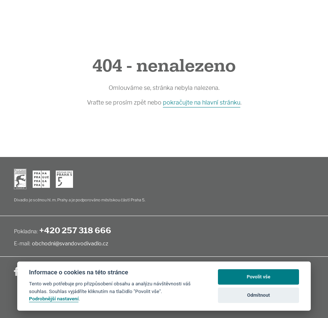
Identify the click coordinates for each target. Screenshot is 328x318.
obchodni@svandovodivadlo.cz (70, 243)
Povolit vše (258, 276)
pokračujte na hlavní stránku (201, 102)
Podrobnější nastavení (54, 298)
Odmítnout (258, 295)
